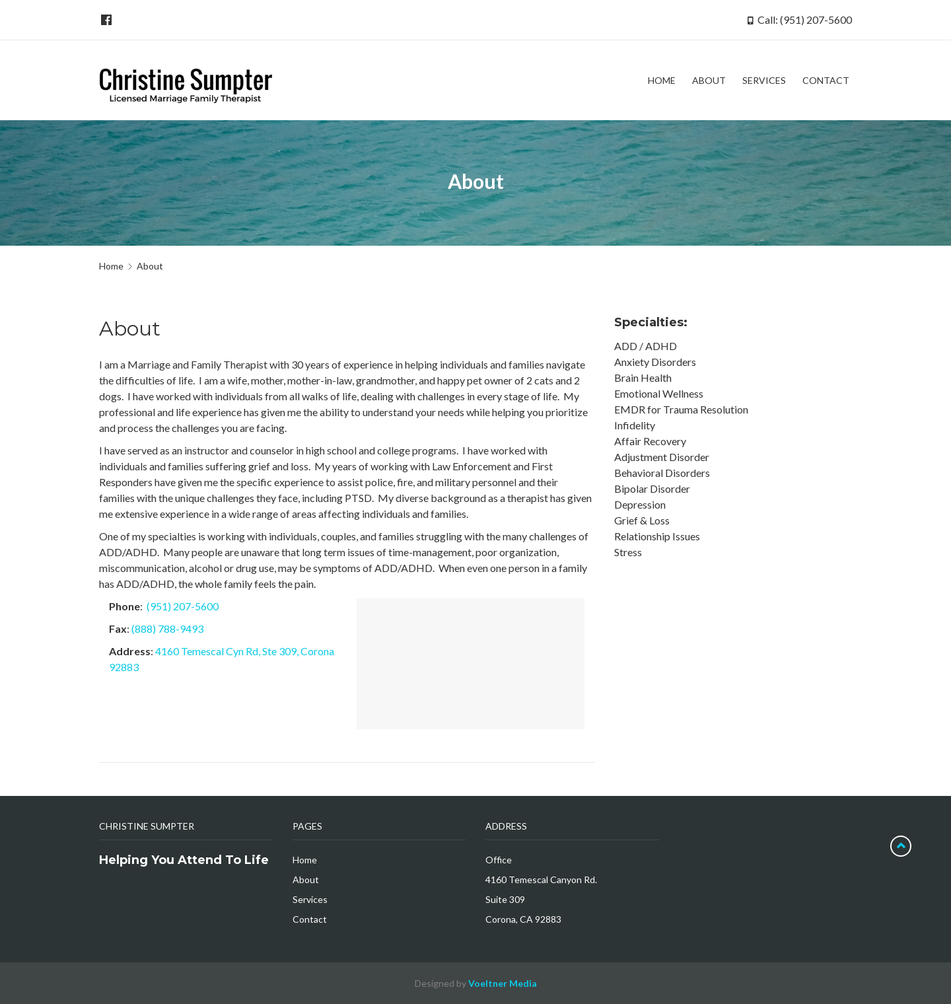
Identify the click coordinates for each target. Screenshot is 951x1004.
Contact (310, 919)
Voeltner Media (502, 983)
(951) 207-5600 (183, 606)
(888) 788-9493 (167, 628)
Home (111, 265)
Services (310, 899)
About (306, 879)
